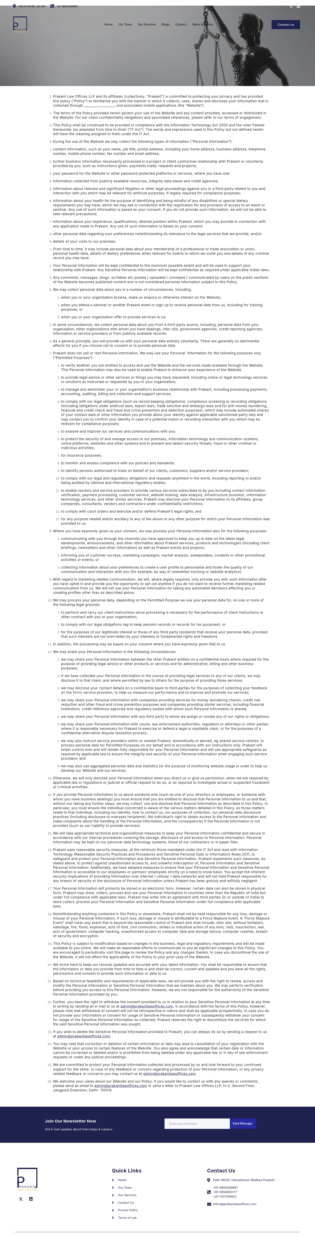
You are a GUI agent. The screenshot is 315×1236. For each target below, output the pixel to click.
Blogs (166, 21)
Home (106, 21)
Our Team (124, 21)
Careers (181, 21)
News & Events (204, 21)
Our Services (146, 21)
